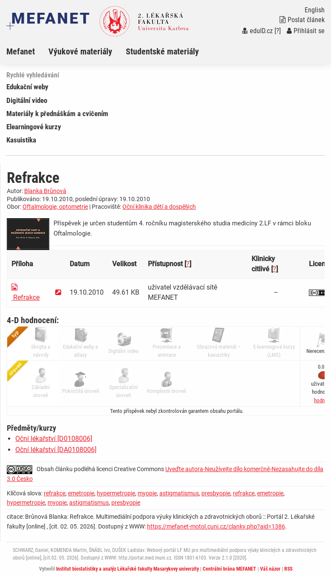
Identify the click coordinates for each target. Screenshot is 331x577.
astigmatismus (179, 493)
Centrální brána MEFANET (229, 569)
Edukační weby (27, 86)
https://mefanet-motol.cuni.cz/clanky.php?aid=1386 (216, 526)
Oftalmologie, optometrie (55, 206)
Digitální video (26, 100)
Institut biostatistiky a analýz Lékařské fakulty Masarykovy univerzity (127, 569)
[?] (277, 31)
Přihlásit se (306, 31)
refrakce (54, 493)
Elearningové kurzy (33, 126)
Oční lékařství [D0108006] (53, 439)
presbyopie (215, 493)
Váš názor (270, 569)
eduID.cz (257, 31)
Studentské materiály (162, 51)
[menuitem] (27, 51)
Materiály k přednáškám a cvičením (57, 113)
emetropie (81, 493)
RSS (288, 569)
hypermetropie (116, 493)
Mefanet (20, 51)
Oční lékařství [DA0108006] (55, 450)
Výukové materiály (80, 51)
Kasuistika (21, 140)
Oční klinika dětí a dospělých (159, 206)
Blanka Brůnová (45, 191)
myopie (147, 493)
